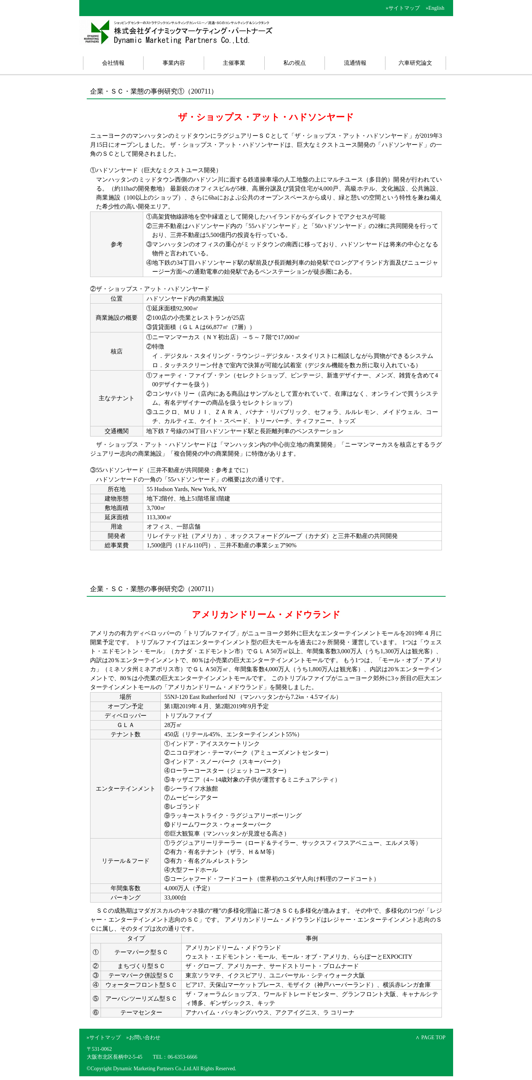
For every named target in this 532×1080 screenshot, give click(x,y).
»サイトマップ (403, 8)
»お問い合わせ (143, 1037)
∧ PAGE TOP (430, 1037)
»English (435, 8)
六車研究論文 (415, 63)
